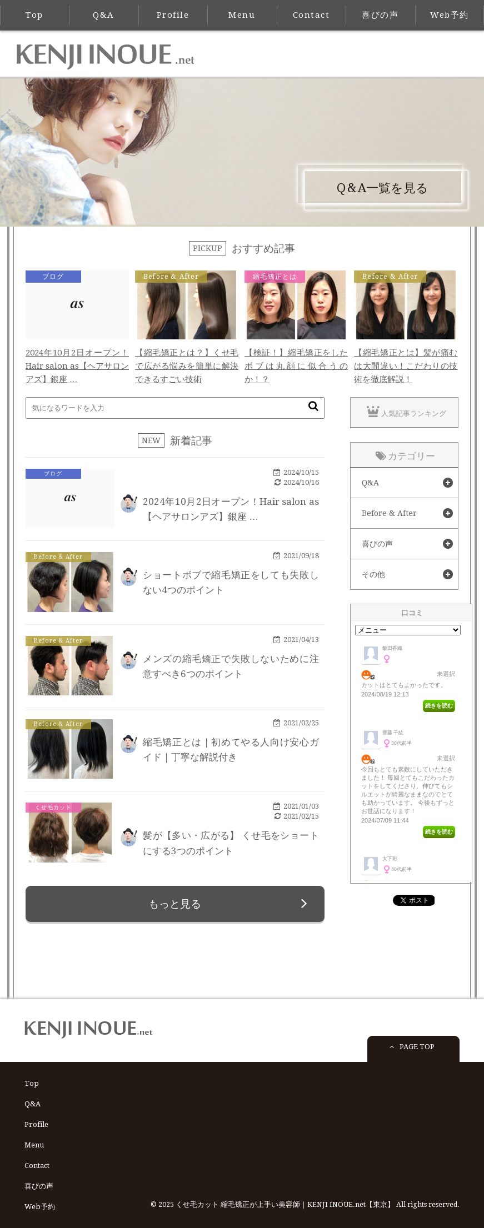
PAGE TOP (411, 1053)
